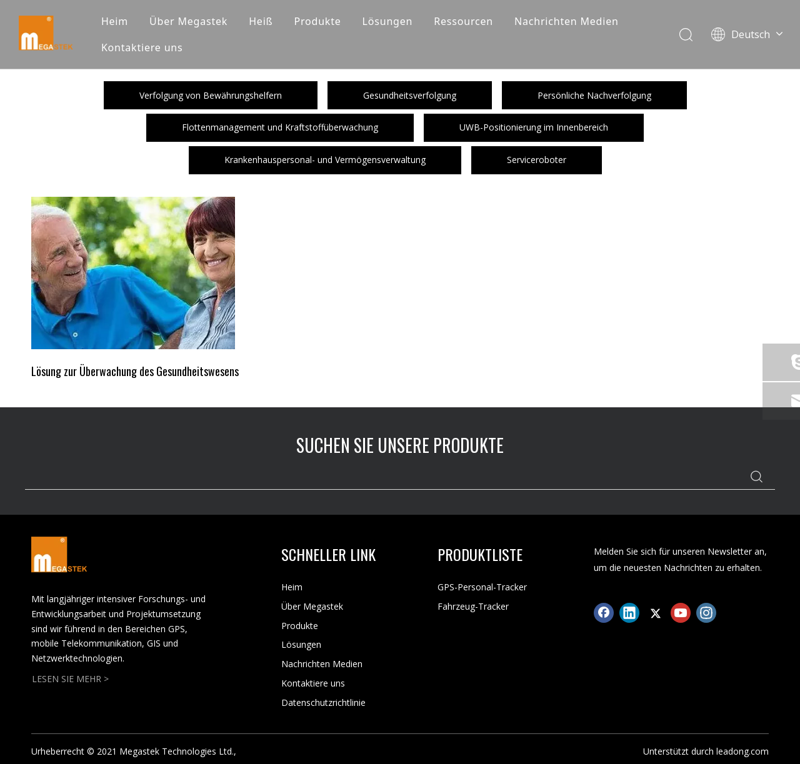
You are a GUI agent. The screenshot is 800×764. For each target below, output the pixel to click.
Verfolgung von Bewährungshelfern (210, 95)
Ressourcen (463, 21)
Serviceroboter (536, 160)
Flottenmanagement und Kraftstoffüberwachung (280, 127)
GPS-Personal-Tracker (482, 587)
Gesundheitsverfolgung (409, 95)
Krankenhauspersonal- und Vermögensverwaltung (325, 160)
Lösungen (387, 21)
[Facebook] (604, 613)
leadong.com (742, 751)
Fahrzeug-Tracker (473, 606)
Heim (114, 21)
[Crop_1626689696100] (133, 273)
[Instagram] (706, 613)
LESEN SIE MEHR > (70, 679)
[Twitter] (655, 613)
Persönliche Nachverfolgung (594, 95)
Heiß (260, 21)
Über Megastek (188, 21)
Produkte (317, 21)
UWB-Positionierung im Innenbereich (533, 127)
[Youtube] (681, 613)
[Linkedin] (629, 613)
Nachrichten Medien (566, 21)
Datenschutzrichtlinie (323, 702)
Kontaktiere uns (142, 47)
